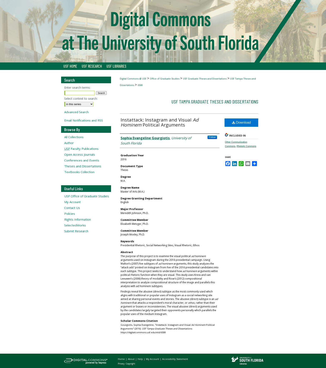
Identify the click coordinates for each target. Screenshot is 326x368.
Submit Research (76, 231)
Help (140, 359)
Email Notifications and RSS (83, 120)
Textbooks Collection (79, 172)
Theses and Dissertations (82, 166)
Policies (69, 213)
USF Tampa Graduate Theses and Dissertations (214, 101)
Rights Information (77, 219)
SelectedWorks (75, 225)
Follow (212, 137)
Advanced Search (76, 112)
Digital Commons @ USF (133, 78)
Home (121, 359)
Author (69, 143)
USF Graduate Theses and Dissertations (205, 78)
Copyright (130, 363)
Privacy (121, 363)
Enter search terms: (77, 88)
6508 (140, 85)
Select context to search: (81, 99)
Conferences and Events (81, 160)
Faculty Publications (81, 149)
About (131, 359)
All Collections (74, 137)
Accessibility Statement (175, 359)
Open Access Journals (79, 154)
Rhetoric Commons (246, 146)
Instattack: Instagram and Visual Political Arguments (159, 122)
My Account (72, 202)
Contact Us (72, 208)
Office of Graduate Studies (164, 78)
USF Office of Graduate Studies (86, 196)
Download (241, 122)
